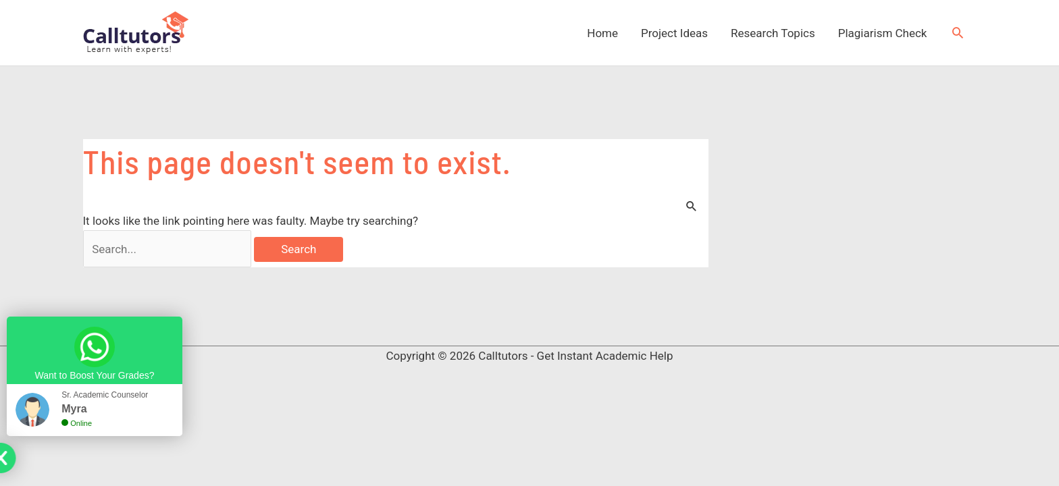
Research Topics (773, 33)
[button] (957, 32)
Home (602, 33)
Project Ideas (674, 33)
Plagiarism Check (882, 33)
